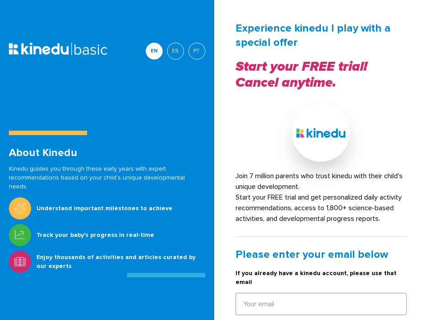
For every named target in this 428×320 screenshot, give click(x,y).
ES (175, 51)
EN (154, 51)
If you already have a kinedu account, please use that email (316, 277)
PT (196, 51)
